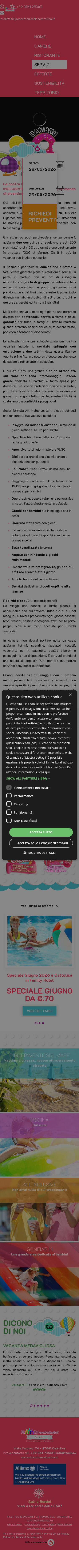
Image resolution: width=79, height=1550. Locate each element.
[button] (39, 778)
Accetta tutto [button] (40, 832)
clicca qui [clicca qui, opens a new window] (43, 772)
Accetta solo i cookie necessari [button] (42, 843)
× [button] (70, 695)
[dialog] (39, 775)
